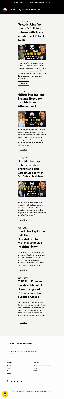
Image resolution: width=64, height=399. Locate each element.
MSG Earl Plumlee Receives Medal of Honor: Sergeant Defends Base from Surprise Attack (30, 289)
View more (23, 83)
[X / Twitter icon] (21, 381)
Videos (9, 365)
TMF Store (36, 371)
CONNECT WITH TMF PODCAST (42, 365)
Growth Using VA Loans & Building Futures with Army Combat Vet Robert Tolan (31, 32)
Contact (35, 368)
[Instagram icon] (11, 381)
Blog (8, 371)
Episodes (9, 362)
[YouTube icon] (14, 381)
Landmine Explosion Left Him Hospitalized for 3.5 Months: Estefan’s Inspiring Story (31, 239)
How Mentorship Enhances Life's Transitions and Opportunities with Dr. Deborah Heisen (31, 169)
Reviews (9, 373)
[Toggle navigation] (60, 9)
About (8, 368)
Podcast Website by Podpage (43, 391)
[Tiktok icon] (18, 381)
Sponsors (36, 362)
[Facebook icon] (7, 381)
